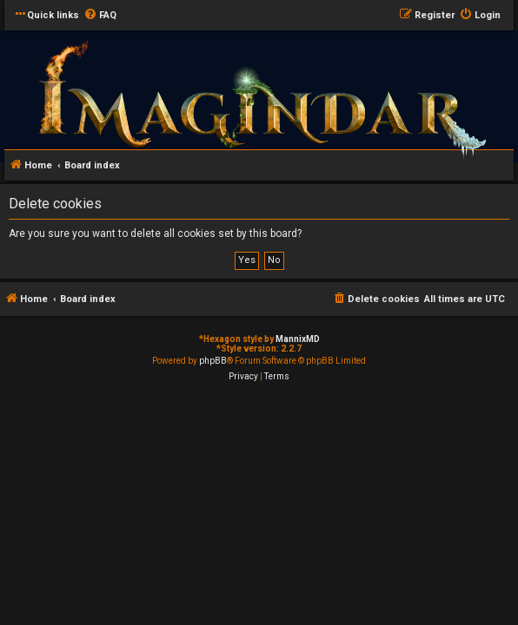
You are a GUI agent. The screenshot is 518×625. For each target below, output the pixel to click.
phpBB (213, 360)
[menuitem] (99, 15)
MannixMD (298, 339)
